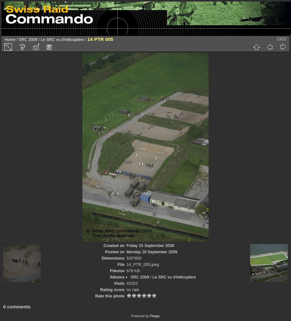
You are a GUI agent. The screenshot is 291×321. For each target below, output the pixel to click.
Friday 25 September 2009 (150, 245)
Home (10, 39)
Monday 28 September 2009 (151, 251)
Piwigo (154, 316)
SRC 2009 (28, 39)
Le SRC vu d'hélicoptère (62, 39)
